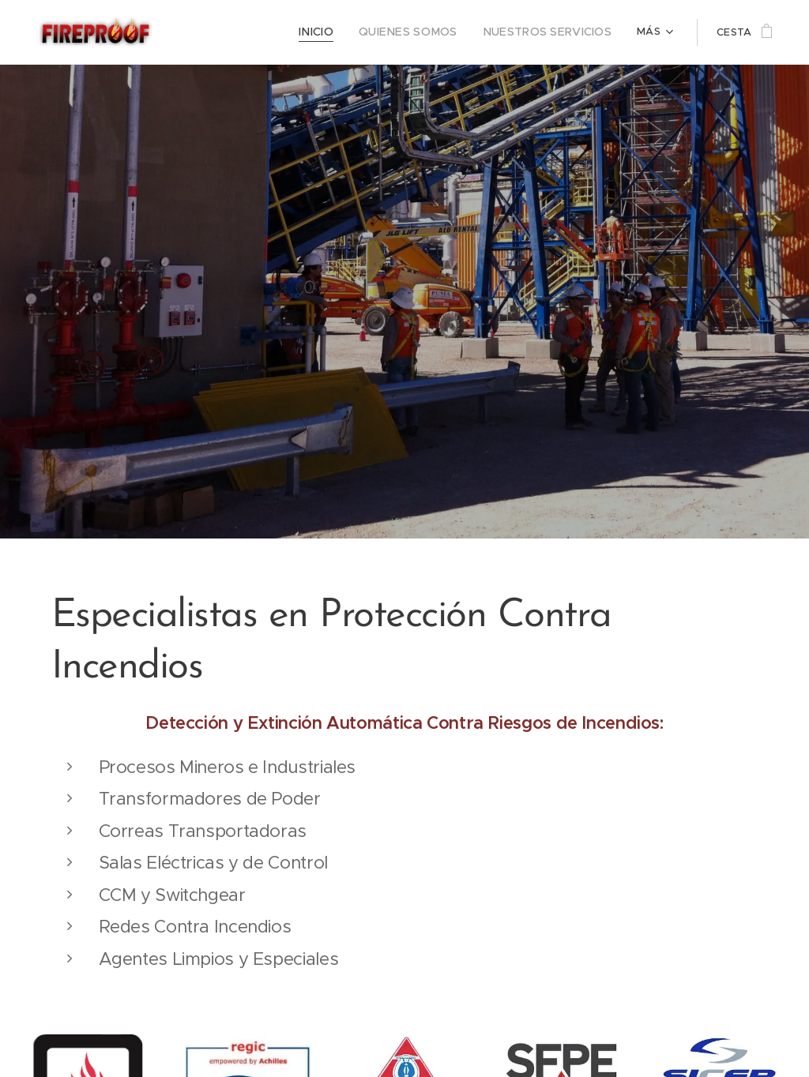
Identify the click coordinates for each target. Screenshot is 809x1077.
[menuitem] (342, 32)
